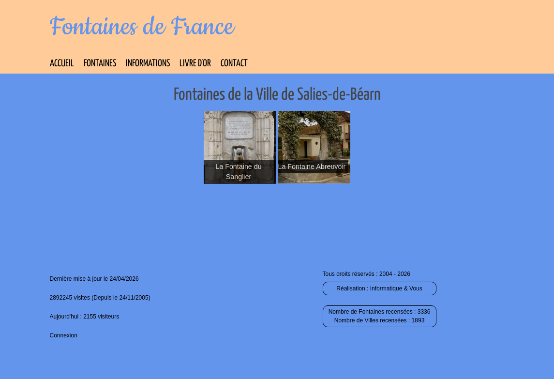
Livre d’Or (195, 63)
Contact (234, 63)
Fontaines (100, 63)
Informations (148, 63)
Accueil (62, 63)
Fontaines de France (142, 27)
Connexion (63, 335)
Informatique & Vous (396, 288)
